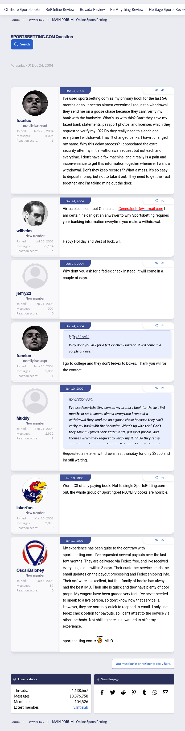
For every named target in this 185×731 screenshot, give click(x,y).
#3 (163, 263)
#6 (163, 477)
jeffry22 (24, 293)
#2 (163, 200)
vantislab (80, 707)
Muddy (23, 418)
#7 (163, 540)
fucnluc (19, 65)
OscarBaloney (30, 570)
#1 (163, 90)
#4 (163, 325)
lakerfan (24, 507)
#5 (163, 388)
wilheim (24, 230)
